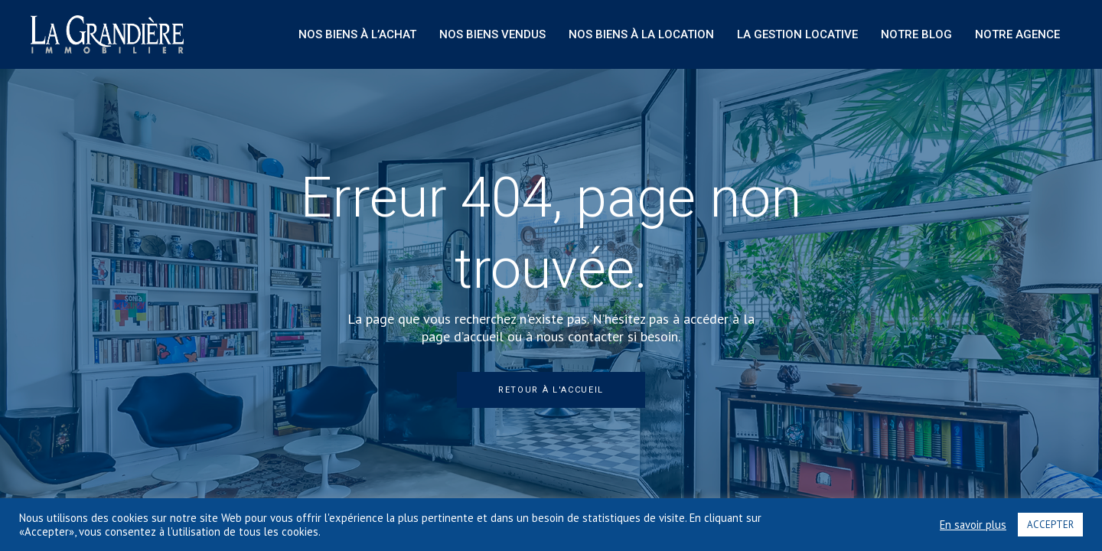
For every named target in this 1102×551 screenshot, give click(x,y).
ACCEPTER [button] (1050, 524)
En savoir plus (973, 525)
